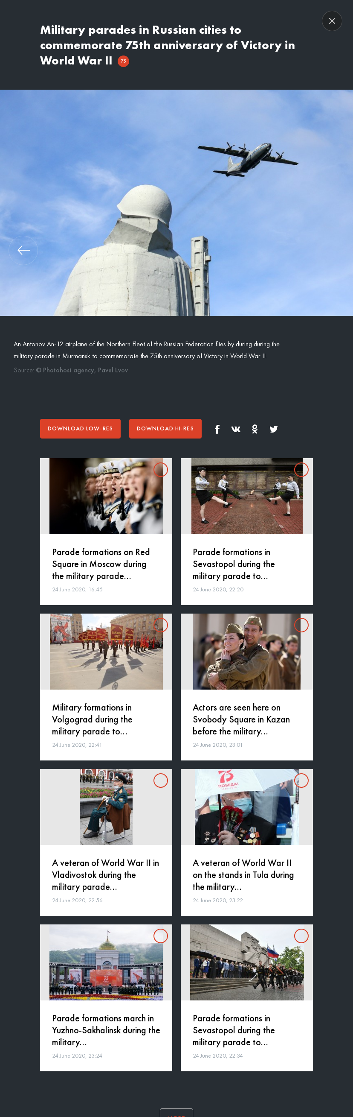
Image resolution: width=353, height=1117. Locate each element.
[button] (23, 250)
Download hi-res (165, 428)
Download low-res (80, 428)
